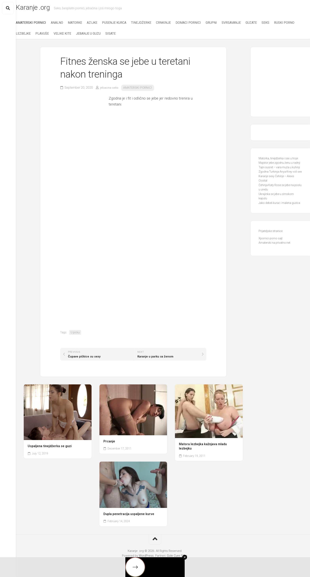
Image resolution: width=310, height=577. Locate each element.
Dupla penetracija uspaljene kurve (128, 515)
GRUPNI (219, 24)
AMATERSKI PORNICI (39, 24)
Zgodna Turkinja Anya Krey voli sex (280, 172)
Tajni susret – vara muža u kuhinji (279, 168)
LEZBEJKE (56, 35)
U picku (75, 333)
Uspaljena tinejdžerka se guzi (50, 447)
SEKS (273, 24)
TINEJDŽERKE (149, 24)
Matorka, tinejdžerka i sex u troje (278, 159)
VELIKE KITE (95, 35)
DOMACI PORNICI (196, 24)
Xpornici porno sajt (271, 239)
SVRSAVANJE (239, 24)
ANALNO (65, 24)
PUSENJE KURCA (122, 24)
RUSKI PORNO (34, 35)
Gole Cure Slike (177, 557)
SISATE (143, 35)
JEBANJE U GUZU (121, 35)
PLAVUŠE (75, 35)
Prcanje (109, 442)
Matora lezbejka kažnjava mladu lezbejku (203, 447)
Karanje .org (42, 8)
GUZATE (259, 24)
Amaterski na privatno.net (274, 243)
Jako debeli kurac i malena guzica (279, 204)
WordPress (146, 557)
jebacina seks (109, 89)
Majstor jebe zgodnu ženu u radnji (279, 163)
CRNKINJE (171, 24)
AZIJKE (100, 24)
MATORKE (83, 24)
